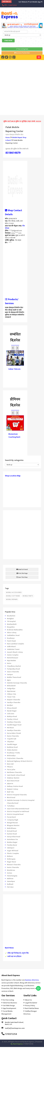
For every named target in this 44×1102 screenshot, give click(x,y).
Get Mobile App (35, 1)
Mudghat (10, 618)
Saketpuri (10, 847)
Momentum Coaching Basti (14, 436)
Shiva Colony (11, 632)
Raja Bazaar (11, 691)
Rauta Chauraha (13, 736)
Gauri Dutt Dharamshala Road (18, 808)
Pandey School (12, 719)
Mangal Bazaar (12, 822)
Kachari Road (12, 833)
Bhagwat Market (13, 825)
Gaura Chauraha (13, 671)
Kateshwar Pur (12, 839)
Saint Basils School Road (16, 775)
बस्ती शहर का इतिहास (14, 956)
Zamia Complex (12, 655)
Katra (9, 663)
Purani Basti (11, 817)
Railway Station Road (15, 786)
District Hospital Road (15, 814)
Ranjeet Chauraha (13, 699)
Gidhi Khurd (11, 646)
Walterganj (11, 859)
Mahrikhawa (11, 828)
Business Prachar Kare (22, 53)
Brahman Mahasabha (14, 629)
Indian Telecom (14, 369)
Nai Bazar (10, 727)
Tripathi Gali (11, 738)
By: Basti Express (17, 1043)
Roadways (11, 638)
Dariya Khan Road (13, 836)
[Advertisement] (22, 87)
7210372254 (11, 1034)
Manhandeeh (12, 624)
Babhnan (10, 878)
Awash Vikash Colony (15, 652)
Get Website (24, 1)
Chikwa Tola (11, 694)
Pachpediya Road (13, 669)
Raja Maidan (11, 660)
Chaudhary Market (14, 666)
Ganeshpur (11, 881)
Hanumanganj (12, 875)
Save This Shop (22, 577)
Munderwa (11, 870)
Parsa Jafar (11, 769)
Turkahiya (10, 805)
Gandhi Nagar (12, 744)
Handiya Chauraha (14, 730)
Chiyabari (10, 741)
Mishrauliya (11, 755)
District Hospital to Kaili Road (18, 811)
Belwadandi (11, 685)
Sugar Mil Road (12, 850)
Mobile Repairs (12, 599)
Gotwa (9, 873)
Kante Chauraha (13, 867)
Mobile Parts (28, 596)
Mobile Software (13, 596)
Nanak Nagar (12, 710)
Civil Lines (10, 713)
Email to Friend (22, 569)
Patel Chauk (11, 641)
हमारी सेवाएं (6, 1)
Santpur (10, 674)
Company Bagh (12, 819)
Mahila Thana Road (14, 677)
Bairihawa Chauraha (14, 772)
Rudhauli (10, 884)
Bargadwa (11, 627)
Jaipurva (10, 783)
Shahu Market (12, 750)
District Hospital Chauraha (17, 794)
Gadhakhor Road (13, 635)
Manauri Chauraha (14, 864)
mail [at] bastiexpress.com (15, 1028)
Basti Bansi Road (13, 780)
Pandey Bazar (12, 845)
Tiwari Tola (11, 696)
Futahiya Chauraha (14, 722)
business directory (32, 980)
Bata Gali (10, 764)
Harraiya (10, 887)
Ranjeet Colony (12, 789)
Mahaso (10, 856)
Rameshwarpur (12, 657)
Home (7, 137)
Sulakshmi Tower (13, 649)
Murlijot (10, 705)
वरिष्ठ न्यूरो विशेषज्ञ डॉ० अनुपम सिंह (18, 953)
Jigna (9, 680)
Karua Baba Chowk (14, 733)
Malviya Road (12, 716)
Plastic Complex (13, 853)
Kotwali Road (12, 831)
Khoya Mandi (12, 708)
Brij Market (11, 615)
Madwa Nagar (12, 842)
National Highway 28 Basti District (19, 761)
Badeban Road (12, 747)
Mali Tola (10, 792)
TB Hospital (11, 621)
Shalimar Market (13, 778)
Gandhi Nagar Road (14, 724)
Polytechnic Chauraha (15, 758)
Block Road (11, 797)
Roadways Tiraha (13, 752)
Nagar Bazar (11, 861)
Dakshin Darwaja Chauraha (17, 682)
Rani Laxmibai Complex (15, 643)
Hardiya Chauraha (13, 702)
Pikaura (10, 766)
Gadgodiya (11, 688)
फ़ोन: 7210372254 (9, 5)
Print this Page (22, 573)
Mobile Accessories (14, 592)
